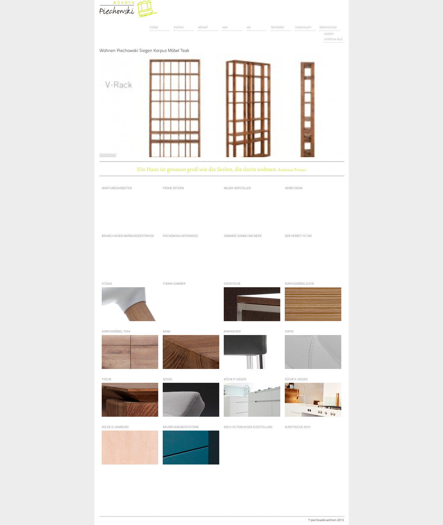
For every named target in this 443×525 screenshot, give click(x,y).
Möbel (153, 27)
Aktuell (203, 27)
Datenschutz (328, 27)
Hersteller (278, 27)
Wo (249, 27)
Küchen (179, 27)
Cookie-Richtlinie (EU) (333, 36)
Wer (225, 27)
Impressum (303, 27)
